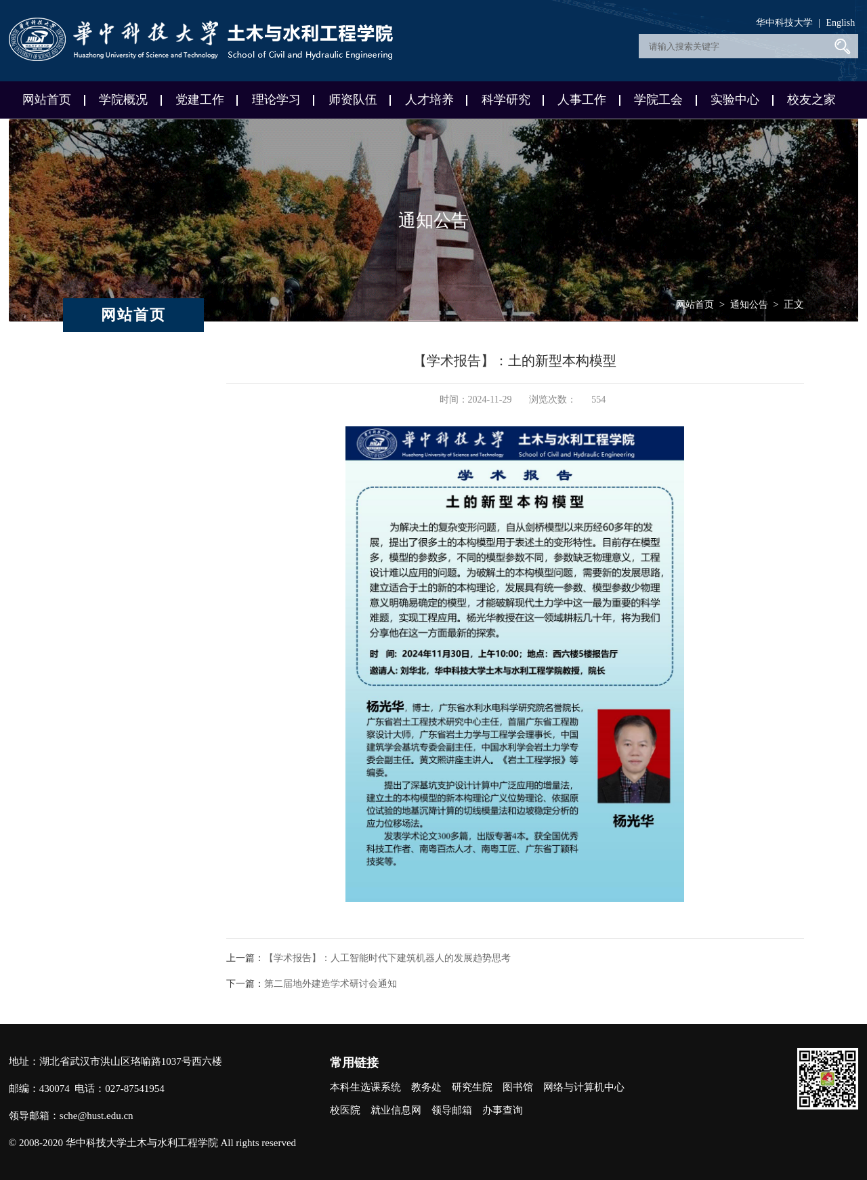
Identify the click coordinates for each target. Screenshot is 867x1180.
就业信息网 (396, 1110)
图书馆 (518, 1087)
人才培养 (429, 99)
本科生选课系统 (365, 1087)
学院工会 (658, 99)
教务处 (426, 1087)
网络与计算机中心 (584, 1087)
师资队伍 (353, 99)
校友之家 (811, 99)
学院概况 (123, 99)
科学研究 (506, 99)
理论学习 (276, 99)
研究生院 (472, 1087)
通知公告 (749, 305)
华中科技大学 (784, 23)
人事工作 (581, 99)
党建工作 (199, 99)
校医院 (345, 1110)
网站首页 (46, 99)
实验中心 (735, 99)
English (840, 23)
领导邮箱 (451, 1110)
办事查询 (502, 1110)
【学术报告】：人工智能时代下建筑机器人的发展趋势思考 (387, 958)
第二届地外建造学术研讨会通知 (330, 984)
